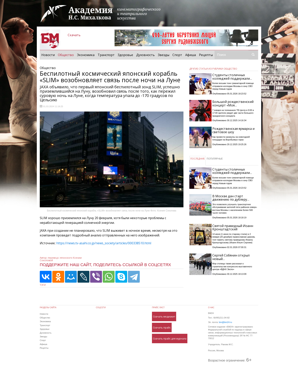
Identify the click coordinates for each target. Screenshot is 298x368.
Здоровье (125, 55)
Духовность (145, 55)
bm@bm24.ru (225, 322)
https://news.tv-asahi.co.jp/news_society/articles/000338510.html (103, 243)
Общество (66, 54)
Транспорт (106, 55)
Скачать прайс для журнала (169, 338)
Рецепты (206, 55)
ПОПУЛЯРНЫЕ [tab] (215, 158)
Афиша (190, 55)
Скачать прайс (162, 327)
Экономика (85, 55)
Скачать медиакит (164, 316)
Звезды (163, 55)
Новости (48, 55)
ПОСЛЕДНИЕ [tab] (197, 158)
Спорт (177, 55)
